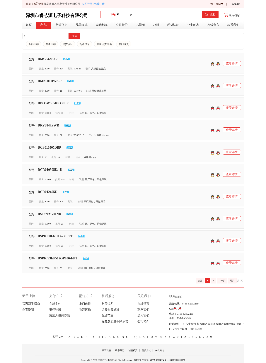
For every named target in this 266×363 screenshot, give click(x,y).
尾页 (232, 280)
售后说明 (107, 303)
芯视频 (140, 24)
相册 (156, 24)
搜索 (210, 15)
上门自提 (85, 303)
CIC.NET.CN (108, 360)
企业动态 (193, 24)
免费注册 (99, 3)
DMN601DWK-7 (50, 81)
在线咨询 (159, 350)
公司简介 (143, 321)
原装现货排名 (104, 44)
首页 (29, 24)
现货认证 (173, 24)
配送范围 (107, 315)
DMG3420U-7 (48, 59)
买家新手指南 (31, 303)
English (236, 4)
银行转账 (55, 309)
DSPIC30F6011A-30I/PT (55, 236)
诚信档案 (102, 24)
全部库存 (33, 44)
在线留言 (213, 24)
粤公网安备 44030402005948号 (170, 360)
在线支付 (55, 303)
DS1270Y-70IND (49, 214)
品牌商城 (82, 24)
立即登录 (87, 3)
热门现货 (124, 44)
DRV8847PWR (48, 125)
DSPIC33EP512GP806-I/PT (57, 258)
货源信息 (61, 24)
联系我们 (233, 24)
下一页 (222, 280)
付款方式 (146, 350)
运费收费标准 (110, 309)
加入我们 (143, 315)
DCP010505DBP (49, 147)
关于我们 (106, 350)
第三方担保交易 (59, 315)
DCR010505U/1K (50, 170)
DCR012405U (47, 192)
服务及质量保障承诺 (115, 321)
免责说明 (28, 309)
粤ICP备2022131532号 (144, 360)
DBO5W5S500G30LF (53, 103)
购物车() (232, 15)
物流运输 (85, 309)
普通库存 (50, 44)
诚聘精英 (133, 350)
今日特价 (122, 24)
